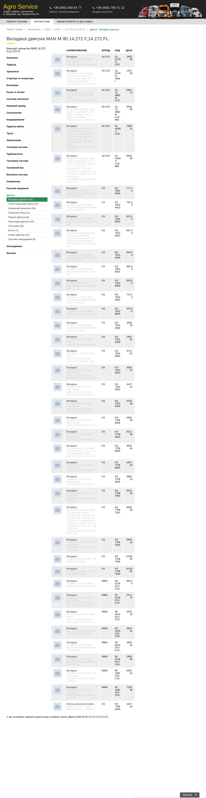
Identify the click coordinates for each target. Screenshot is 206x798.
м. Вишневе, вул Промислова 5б (21, 14)
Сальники (16, 226)
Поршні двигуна (18, 217)
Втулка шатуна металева (80, 704)
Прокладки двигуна (21, 221)
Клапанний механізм (21, 208)
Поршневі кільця (19, 212)
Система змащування (21, 239)
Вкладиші (72, 56)
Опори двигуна (18, 234)
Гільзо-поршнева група (23, 204)
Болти (13, 230)
